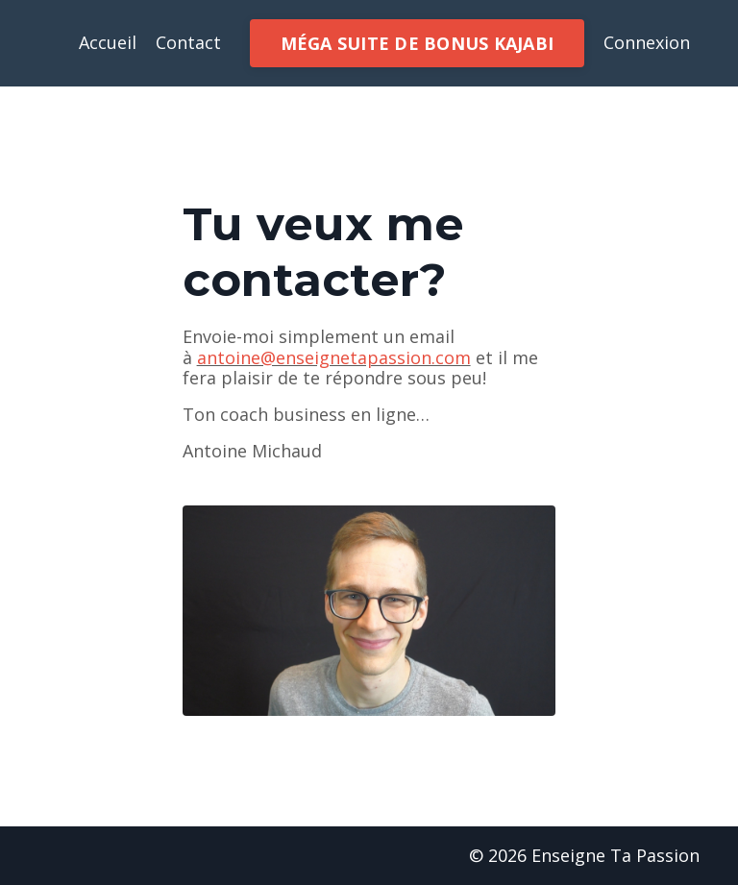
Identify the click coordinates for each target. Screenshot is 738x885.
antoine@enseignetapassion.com (334, 357)
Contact (188, 43)
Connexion (646, 42)
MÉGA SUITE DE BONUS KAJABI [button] (417, 43)
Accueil (107, 43)
